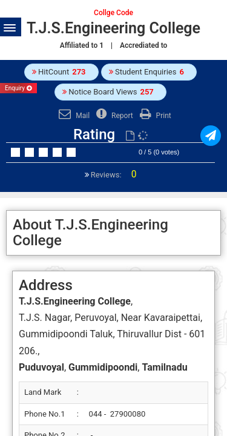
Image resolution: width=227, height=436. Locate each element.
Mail (73, 115)
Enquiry (18, 88)
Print (154, 115)
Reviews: (113, 174)
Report (113, 115)
